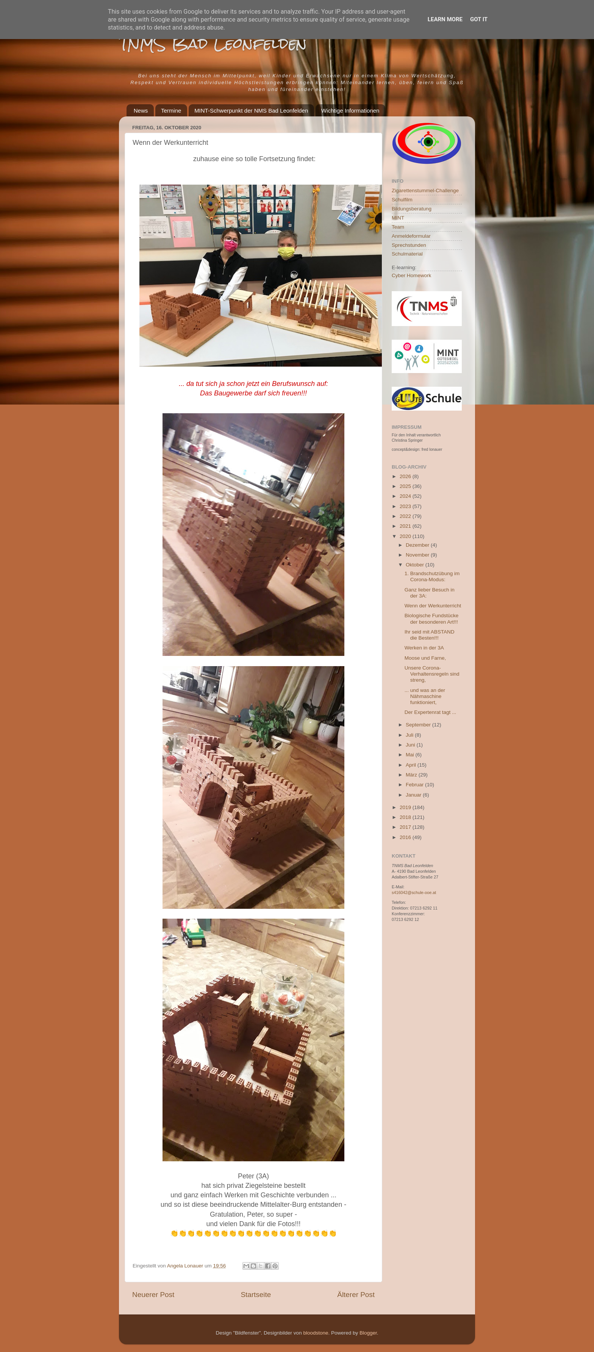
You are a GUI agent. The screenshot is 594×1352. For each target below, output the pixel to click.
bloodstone (315, 1333)
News (141, 110)
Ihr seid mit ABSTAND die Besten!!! (430, 635)
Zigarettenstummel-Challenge (425, 190)
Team (398, 227)
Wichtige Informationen (350, 110)
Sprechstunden (409, 245)
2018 (406, 817)
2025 (406, 486)
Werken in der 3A (424, 648)
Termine (171, 110)
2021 (406, 526)
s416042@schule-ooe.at (414, 892)
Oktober (415, 565)
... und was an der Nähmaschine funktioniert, (425, 696)
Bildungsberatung (411, 209)
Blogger (368, 1333)
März (412, 775)
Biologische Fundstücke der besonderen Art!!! (432, 618)
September (419, 725)
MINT (398, 218)
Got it (479, 19)
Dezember (418, 545)
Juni (411, 745)
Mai (411, 755)
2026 (406, 476)
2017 (406, 827)
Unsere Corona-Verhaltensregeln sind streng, (432, 674)
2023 (406, 506)
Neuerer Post (153, 1295)
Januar (414, 795)
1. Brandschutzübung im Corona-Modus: (432, 576)
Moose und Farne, (425, 658)
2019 (406, 807)
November (418, 555)
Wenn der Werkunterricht (433, 606)
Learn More (445, 19)
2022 (406, 516)
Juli (410, 735)
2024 (406, 496)
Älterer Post (356, 1295)
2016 (406, 837)
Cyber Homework (411, 275)
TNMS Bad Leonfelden (213, 43)
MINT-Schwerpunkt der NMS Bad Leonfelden (251, 110)
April (411, 765)
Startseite (256, 1295)
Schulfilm (402, 199)
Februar (415, 784)
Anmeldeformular (411, 236)
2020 (406, 536)
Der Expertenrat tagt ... (430, 712)
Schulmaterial (407, 254)
